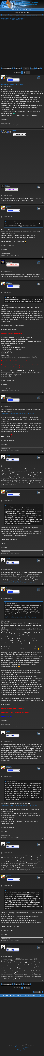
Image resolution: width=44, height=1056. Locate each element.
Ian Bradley (34, 1044)
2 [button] (24, 72)
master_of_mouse (10, 261)
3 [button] (26, 72)
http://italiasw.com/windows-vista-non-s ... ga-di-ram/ (17, 413)
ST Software (16, 1044)
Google (14, 130)
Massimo (8, 76)
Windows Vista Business (13, 19)
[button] (29, 72)
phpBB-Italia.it (26, 1048)
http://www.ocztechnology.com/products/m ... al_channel (19, 805)
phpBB (15, 1046)
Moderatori (11, 66)
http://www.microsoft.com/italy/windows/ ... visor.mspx (18, 582)
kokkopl (8, 455)
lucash (6, 185)
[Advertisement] (21, 42)
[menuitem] (17, 9)
